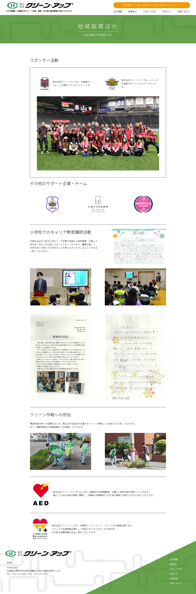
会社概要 (117, 11)
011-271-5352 (19, 573)
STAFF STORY (149, 11)
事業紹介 (132, 11)
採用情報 (173, 578)
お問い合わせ (183, 11)
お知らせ (166, 11)
